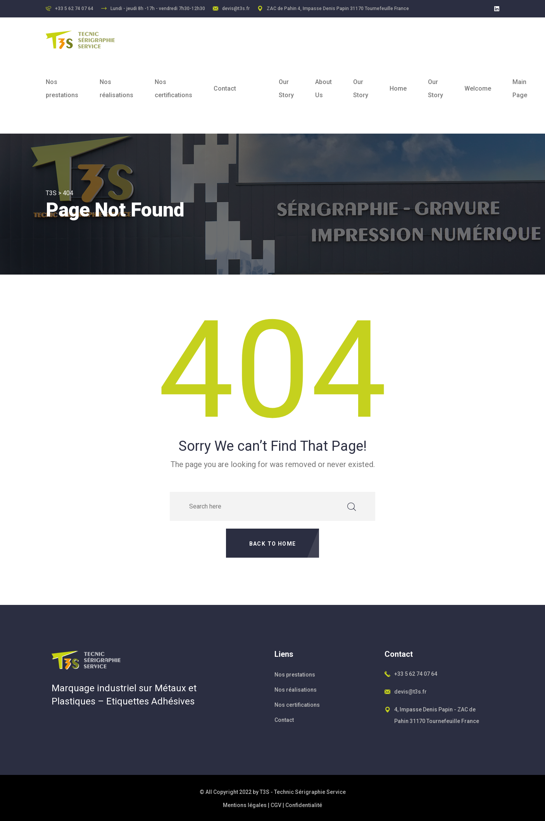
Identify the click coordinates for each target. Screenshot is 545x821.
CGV (276, 805)
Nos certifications (173, 88)
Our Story (286, 88)
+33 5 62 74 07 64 (415, 674)
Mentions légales (245, 805)
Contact (225, 88)
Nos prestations (62, 88)
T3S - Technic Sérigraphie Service (303, 792)
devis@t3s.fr (236, 8)
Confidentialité (303, 805)
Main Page (519, 88)
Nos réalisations (116, 88)
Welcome (477, 88)
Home (398, 88)
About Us (323, 88)
